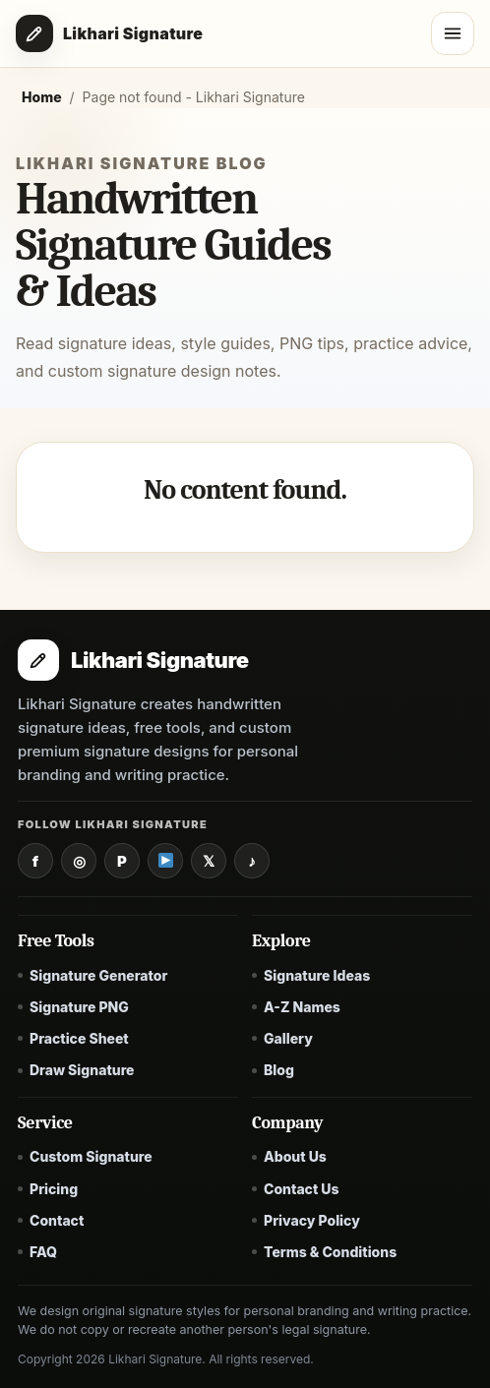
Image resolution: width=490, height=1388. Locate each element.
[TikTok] (252, 860)
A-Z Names (302, 1006)
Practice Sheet (79, 1038)
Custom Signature (91, 1156)
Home (42, 97)
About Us (295, 1156)
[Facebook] (35, 860)
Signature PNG (79, 1006)
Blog (279, 1069)
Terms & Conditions (330, 1251)
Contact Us (301, 1188)
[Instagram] (78, 860)
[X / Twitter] (208, 860)
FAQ (43, 1251)
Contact (57, 1220)
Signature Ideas (317, 975)
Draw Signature (82, 1069)
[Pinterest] (122, 860)
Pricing (54, 1188)
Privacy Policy (312, 1220)
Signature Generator (98, 975)
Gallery (288, 1038)
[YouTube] (165, 860)
